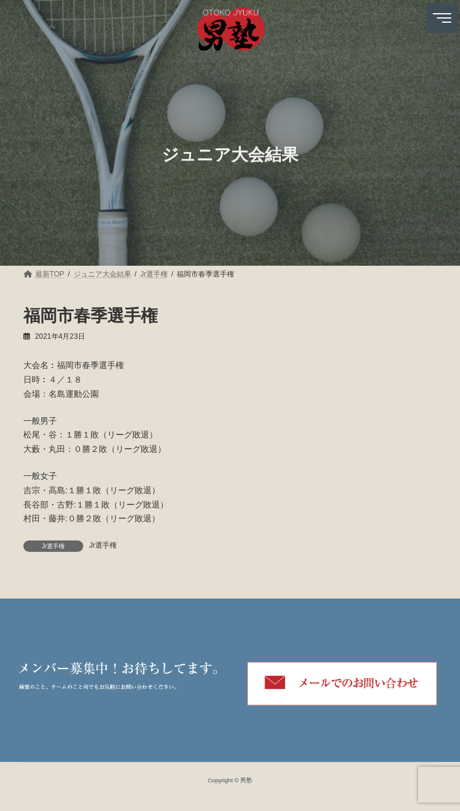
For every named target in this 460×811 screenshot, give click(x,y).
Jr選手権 (103, 545)
